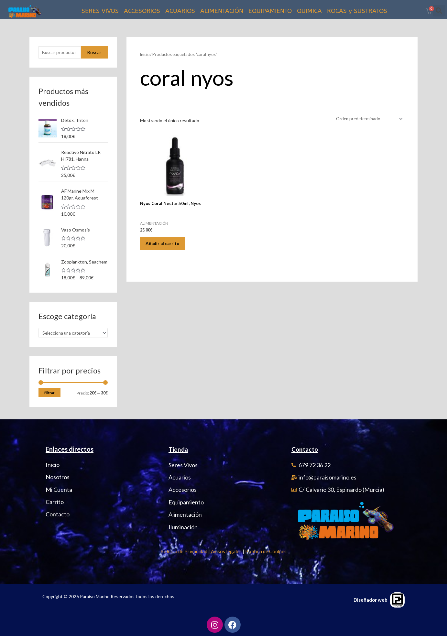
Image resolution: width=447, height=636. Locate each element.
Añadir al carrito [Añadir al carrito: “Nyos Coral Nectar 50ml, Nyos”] (166, 244)
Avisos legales (226, 551)
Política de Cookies (266, 551)
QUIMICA (309, 11)
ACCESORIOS (142, 11)
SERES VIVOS (100, 11)
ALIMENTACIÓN (221, 11)
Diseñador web (370, 600)
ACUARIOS (180, 11)
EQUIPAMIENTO (270, 11)
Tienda (179, 449)
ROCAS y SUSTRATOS (357, 11)
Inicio (145, 54)
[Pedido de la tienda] (367, 119)
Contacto (305, 449)
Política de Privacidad (183, 551)
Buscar (94, 52)
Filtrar (49, 394)
